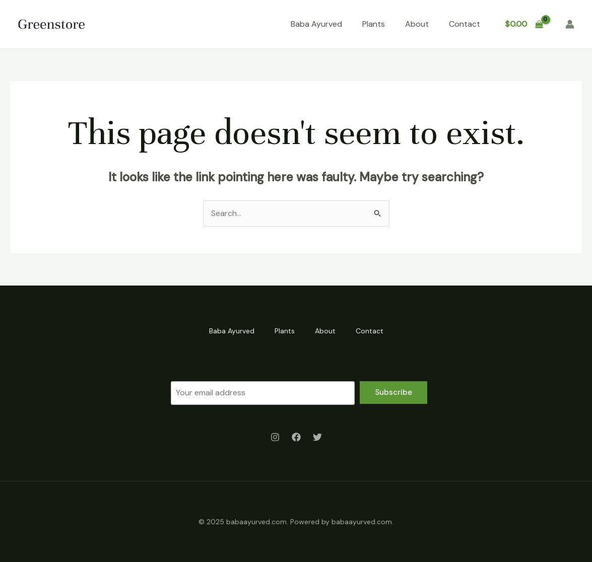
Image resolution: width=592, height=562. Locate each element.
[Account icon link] (569, 24)
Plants (373, 24)
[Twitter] (317, 437)
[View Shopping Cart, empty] (523, 24)
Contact (464, 24)
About (417, 24)
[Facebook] (296, 437)
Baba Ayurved (316, 24)
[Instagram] (275, 437)
